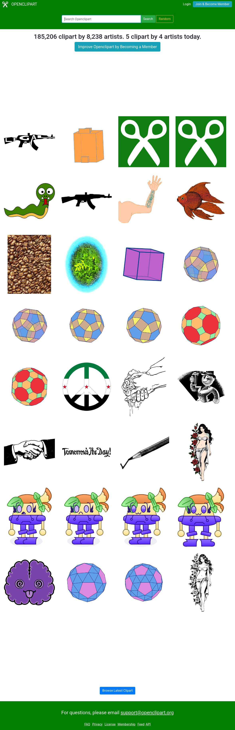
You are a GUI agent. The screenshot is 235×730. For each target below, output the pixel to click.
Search (148, 19)
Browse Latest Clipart (117, 690)
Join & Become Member (212, 4)
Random (165, 19)
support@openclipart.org (147, 712)
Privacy (97, 724)
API (148, 724)
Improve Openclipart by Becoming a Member (117, 46)
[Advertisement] (117, 86)
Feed (140, 724)
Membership (126, 724)
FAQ (87, 724)
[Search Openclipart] (101, 19)
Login (187, 4)
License (110, 724)
